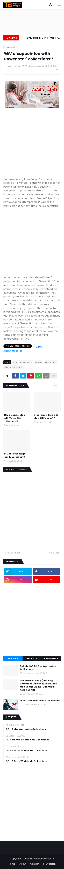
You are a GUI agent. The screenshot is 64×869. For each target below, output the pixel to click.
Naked (38, 362)
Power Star (50, 362)
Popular (13, 658)
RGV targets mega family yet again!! (14, 455)
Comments (51, 658)
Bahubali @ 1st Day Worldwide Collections (38, 668)
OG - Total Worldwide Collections (40, 700)
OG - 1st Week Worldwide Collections (27, 739)
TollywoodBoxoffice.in (42, 858)
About (22, 863)
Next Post (54, 552)
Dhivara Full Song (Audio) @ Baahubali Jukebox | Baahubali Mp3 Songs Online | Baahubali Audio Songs (42, 38)
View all (57, 385)
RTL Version (49, 863)
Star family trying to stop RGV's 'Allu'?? (46, 417)
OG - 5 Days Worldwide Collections (26, 761)
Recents (32, 658)
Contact (34, 863)
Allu (14, 47)
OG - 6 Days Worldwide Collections (26, 750)
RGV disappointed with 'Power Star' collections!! (14, 418)
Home (6, 47)
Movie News (26, 362)
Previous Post (12, 552)
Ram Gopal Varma (14, 367)
